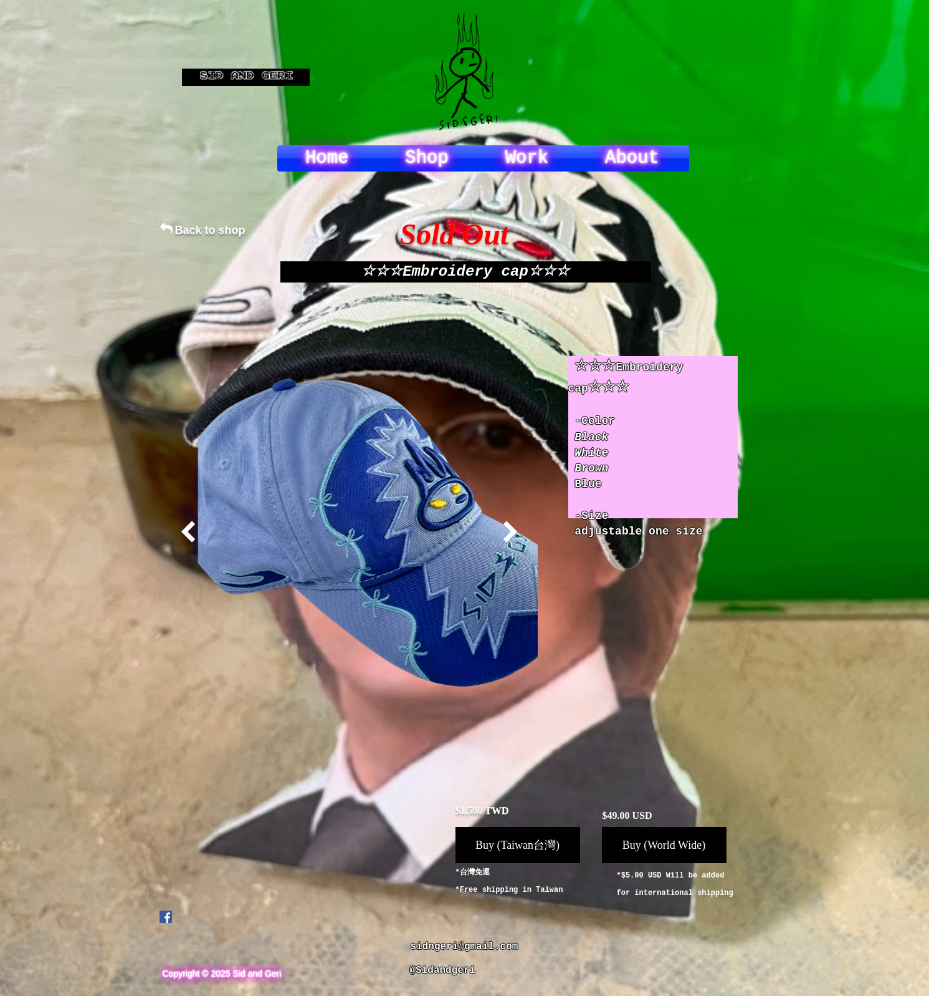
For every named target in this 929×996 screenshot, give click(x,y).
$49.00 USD (627, 815)
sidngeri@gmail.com (464, 946)
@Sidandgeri (443, 970)
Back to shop (210, 230)
